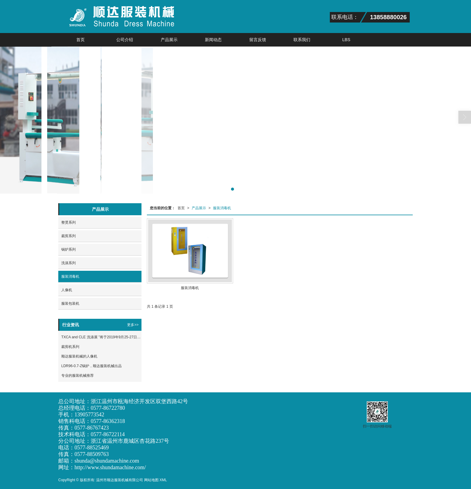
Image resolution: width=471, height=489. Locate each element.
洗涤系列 (68, 263)
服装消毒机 (222, 208)
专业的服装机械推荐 (77, 375)
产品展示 (169, 39)
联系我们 (301, 39)
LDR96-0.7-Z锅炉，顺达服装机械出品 (91, 366)
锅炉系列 (68, 249)
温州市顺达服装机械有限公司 (119, 480)
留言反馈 (257, 39)
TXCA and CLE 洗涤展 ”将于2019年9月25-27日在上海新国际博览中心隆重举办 (101, 337)
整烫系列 (68, 222)
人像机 (66, 290)
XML (163, 480)
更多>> (132, 325)
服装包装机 (70, 303)
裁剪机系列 (70, 347)
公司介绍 (124, 39)
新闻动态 (213, 39)
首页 (80, 39)
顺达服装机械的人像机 (79, 356)
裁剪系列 (68, 236)
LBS (346, 39)
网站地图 (151, 480)
